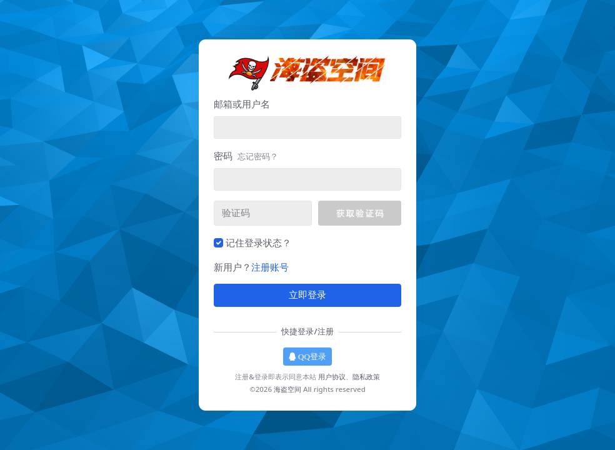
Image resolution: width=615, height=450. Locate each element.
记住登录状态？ (258, 242)
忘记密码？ (258, 156)
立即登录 (307, 295)
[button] (359, 213)
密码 (246, 155)
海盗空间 (287, 389)
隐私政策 (366, 376)
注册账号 (270, 267)
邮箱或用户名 (242, 104)
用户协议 (332, 376)
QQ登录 (307, 356)
